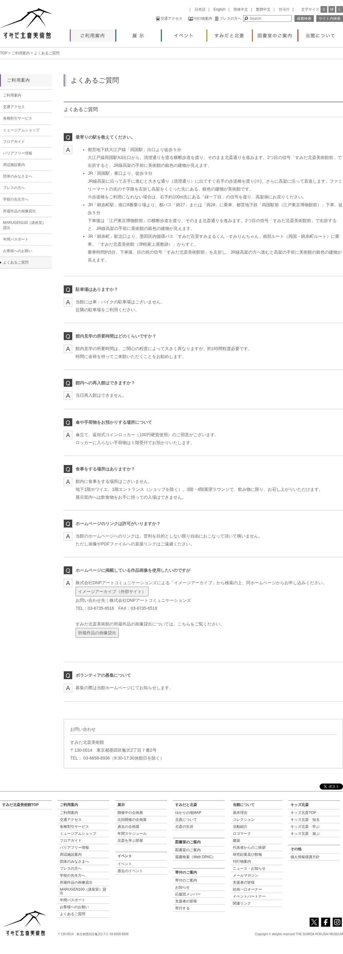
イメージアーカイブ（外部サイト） (112, 591)
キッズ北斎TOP (303, 813)
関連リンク (242, 903)
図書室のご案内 (275, 34)
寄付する (182, 908)
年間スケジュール (132, 833)
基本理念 (240, 813)
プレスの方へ (228, 18)
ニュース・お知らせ (249, 868)
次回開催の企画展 (132, 819)
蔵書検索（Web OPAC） (195, 857)
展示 (138, 34)
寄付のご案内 (186, 880)
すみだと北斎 (229, 34)
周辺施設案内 (14, 165)
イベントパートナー (249, 896)
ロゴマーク (242, 833)
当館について (320, 34)
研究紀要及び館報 (247, 854)
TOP (3, 53)
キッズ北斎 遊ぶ (305, 833)
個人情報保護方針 (305, 857)
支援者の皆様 (186, 901)
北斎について (186, 819)
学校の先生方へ (16, 199)
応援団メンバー (188, 894)
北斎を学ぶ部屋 (130, 840)
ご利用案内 (93, 34)
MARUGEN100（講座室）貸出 (24, 225)
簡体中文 (240, 9)
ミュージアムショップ (21, 130)
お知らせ (182, 887)
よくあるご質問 (16, 262)
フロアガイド (14, 142)
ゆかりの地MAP (188, 813)
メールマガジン (245, 875)
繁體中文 (263, 9)
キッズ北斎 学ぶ (305, 826)
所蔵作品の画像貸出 (97, 632)
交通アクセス (169, 18)
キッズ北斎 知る (305, 819)
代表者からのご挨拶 (249, 847)
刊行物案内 (200, 18)
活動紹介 (240, 826)
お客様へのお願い (17, 251)
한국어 (284, 9)
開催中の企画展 (130, 813)
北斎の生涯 (184, 826)
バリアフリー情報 (17, 153)
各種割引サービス (17, 118)
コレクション (244, 819)
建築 (236, 840)
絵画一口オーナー (247, 889)
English (219, 9)
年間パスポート (16, 239)
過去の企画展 (128, 826)
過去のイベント (130, 871)
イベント (184, 34)
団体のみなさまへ (17, 176)
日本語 (200, 9)
